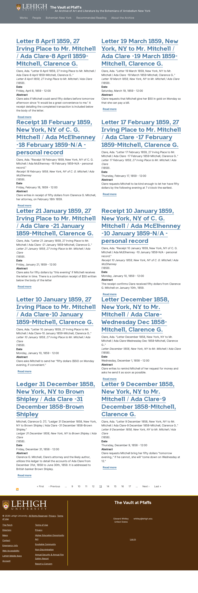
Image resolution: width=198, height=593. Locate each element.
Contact (6, 562)
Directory (6, 552)
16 (122, 509)
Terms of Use (41, 547)
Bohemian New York (59, 18)
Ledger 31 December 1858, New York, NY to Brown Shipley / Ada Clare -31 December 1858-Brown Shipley (56, 422)
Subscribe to (17, 512)
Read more (25, 125)
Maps (5, 557)
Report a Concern (43, 586)
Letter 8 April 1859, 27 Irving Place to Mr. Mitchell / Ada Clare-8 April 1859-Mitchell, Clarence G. (49, 57)
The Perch (7, 547)
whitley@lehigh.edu (142, 540)
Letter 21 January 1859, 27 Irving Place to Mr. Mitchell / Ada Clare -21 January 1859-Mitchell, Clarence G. (54, 241)
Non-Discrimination (44, 572)
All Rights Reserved (38, 538)
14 (108, 509)
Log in (133, 561)
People (36, 18)
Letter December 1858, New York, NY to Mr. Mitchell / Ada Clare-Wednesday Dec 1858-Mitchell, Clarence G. (135, 337)
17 (130, 509)
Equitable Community (45, 566)
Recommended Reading (91, 18)
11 (86, 509)
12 (93, 509)
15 (115, 509)
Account (6, 583)
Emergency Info (10, 568)
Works (24, 18)
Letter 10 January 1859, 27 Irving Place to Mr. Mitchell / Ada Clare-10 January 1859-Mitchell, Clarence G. (54, 337)
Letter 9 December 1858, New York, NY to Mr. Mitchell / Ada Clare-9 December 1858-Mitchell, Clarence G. (139, 422)
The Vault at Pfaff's (33, 7)
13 (100, 509)
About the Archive (122, 18)
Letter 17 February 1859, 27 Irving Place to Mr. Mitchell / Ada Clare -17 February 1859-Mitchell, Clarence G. (141, 145)
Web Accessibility (10, 573)
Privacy (52, 538)
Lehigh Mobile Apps (12, 578)
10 (79, 509)
